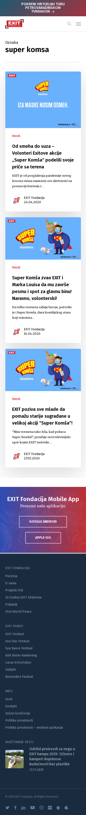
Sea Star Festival (17, 641)
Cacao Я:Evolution (18, 662)
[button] (78, 24)
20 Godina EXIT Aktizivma (23, 597)
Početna (11, 576)
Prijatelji (11, 604)
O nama (10, 583)
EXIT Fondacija (34, 198)
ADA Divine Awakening (21, 655)
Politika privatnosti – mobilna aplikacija (34, 728)
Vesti (16, 136)
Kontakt (11, 706)
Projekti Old (14, 590)
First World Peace (18, 612)
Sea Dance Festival (19, 648)
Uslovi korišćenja (17, 713)
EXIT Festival (14, 634)
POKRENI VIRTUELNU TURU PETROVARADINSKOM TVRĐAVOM (43, 8)
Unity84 (10, 670)
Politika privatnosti (19, 720)
